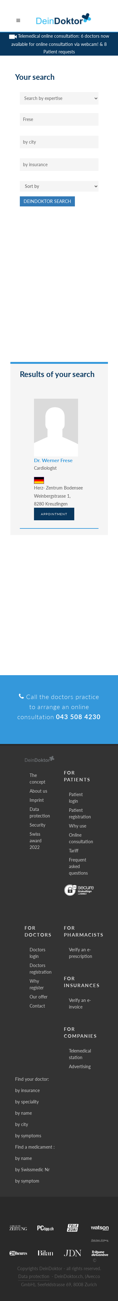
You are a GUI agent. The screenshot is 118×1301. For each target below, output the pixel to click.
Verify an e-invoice (80, 1003)
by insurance (27, 1090)
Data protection (40, 812)
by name (23, 1113)
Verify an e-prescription (80, 953)
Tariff (73, 850)
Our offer (39, 996)
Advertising (80, 1066)
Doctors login (37, 953)
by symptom (27, 1180)
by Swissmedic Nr (32, 1169)
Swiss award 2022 (36, 840)
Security (37, 825)
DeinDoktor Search (47, 201)
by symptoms (28, 1135)
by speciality (27, 1101)
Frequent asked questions (78, 866)
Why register (37, 984)
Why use (77, 825)
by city (21, 1124)
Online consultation (81, 838)
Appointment (54, 514)
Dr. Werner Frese (53, 460)
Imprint (37, 800)
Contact (37, 1006)
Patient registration (80, 813)
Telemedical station (80, 1054)
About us (38, 791)
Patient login (76, 798)
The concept (37, 778)
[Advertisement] (59, 287)
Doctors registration (41, 969)
